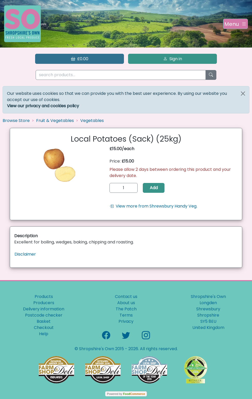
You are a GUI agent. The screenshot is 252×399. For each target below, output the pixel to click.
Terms (126, 315)
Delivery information (43, 309)
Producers (43, 303)
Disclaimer (25, 254)
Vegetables (92, 121)
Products (44, 297)
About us (126, 303)
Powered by (126, 393)
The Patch (126, 309)
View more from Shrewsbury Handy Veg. (153, 206)
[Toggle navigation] (235, 24)
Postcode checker (43, 315)
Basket (44, 321)
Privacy (126, 321)
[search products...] (121, 75)
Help (43, 334)
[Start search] (211, 75)
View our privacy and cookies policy (43, 106)
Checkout (44, 328)
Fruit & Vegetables (55, 121)
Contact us (126, 297)
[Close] (243, 93)
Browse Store (16, 121)
